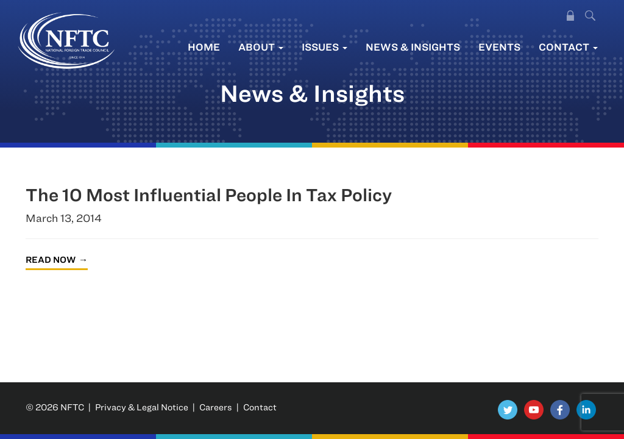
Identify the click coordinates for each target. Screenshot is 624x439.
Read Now (51, 259)
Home (204, 46)
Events (499, 46)
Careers (215, 407)
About (260, 46)
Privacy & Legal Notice (141, 407)
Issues (324, 46)
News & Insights (413, 46)
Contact (568, 46)
